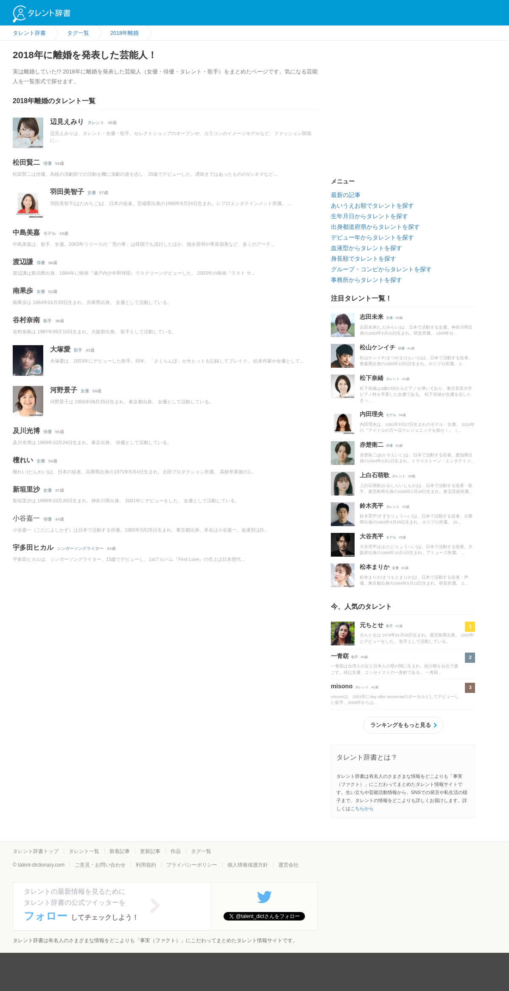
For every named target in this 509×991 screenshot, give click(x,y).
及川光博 (26, 430)
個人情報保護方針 (247, 865)
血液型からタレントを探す (366, 248)
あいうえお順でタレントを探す (372, 205)
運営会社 (288, 865)
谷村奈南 (26, 320)
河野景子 (63, 390)
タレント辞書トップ (36, 851)
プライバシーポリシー (191, 865)
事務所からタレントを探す (366, 279)
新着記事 (119, 851)
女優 (91, 192)
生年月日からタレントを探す (369, 216)
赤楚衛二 (371, 444)
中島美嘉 (26, 232)
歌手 (47, 320)
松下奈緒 (371, 377)
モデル (49, 233)
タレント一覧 (84, 851)
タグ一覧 (201, 851)
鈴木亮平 (371, 505)
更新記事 (150, 851)
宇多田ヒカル (33, 547)
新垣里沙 (26, 489)
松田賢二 (26, 162)
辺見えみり (67, 121)
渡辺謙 (23, 261)
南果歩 (23, 290)
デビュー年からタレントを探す (372, 237)
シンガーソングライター (80, 548)
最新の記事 (346, 194)
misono (341, 686)
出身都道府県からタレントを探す (375, 226)
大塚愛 (60, 349)
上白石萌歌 (374, 475)
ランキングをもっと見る (400, 725)
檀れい (23, 460)
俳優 (47, 163)
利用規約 (146, 865)
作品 (176, 851)
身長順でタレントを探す (363, 258)
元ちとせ (371, 625)
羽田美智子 (67, 191)
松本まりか (374, 566)
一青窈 (340, 656)
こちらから (362, 808)
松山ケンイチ (377, 347)
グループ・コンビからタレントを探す (381, 269)
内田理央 (371, 414)
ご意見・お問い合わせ (100, 865)
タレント (95, 122)
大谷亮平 (371, 536)
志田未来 (371, 316)
